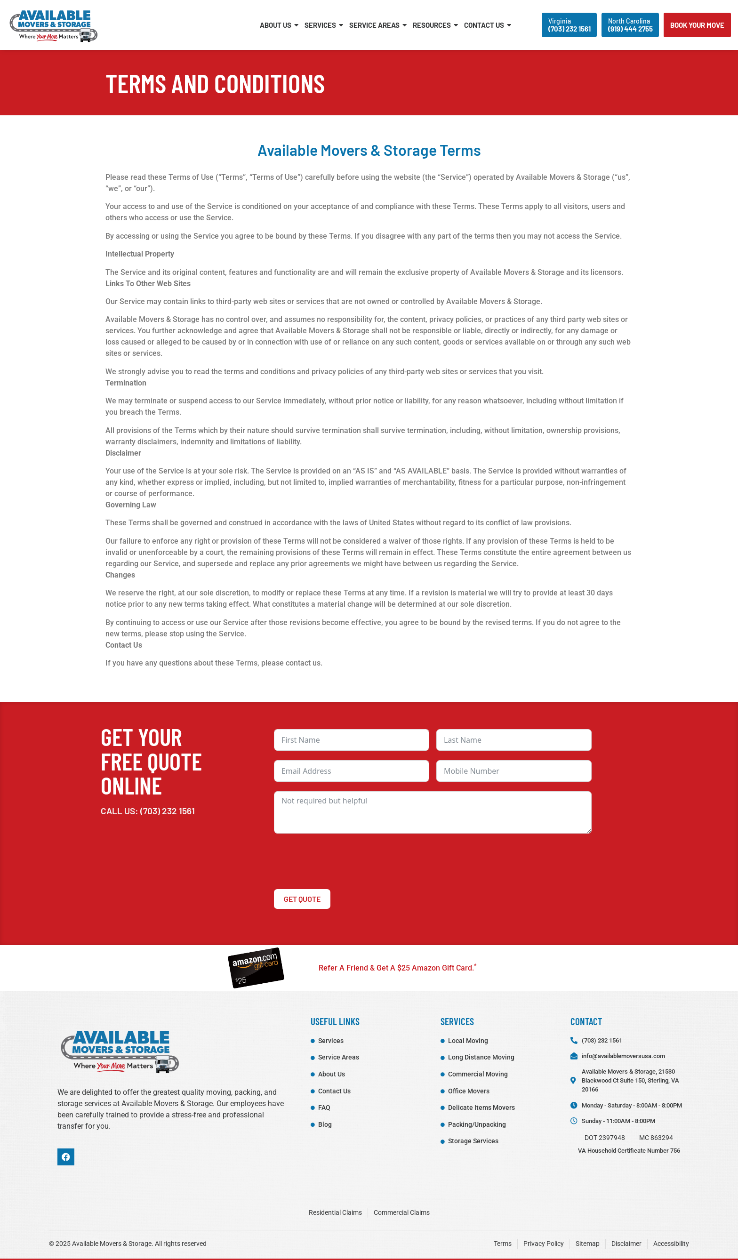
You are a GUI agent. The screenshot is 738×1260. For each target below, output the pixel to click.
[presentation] (345, 861)
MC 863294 (656, 1138)
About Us (279, 25)
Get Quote (302, 898)
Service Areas (378, 25)
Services (324, 25)
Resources (435, 25)
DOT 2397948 (605, 1138)
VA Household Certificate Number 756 (629, 1150)
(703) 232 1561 (167, 810)
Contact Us (487, 25)
